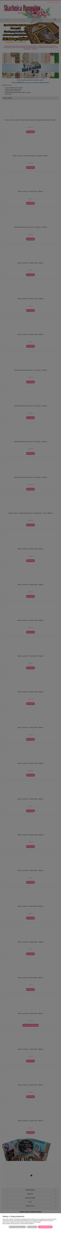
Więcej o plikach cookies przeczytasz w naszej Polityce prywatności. (18, 1223)
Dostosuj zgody (32, 1227)
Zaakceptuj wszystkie (45, 1227)
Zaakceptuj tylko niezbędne (17, 1227)
